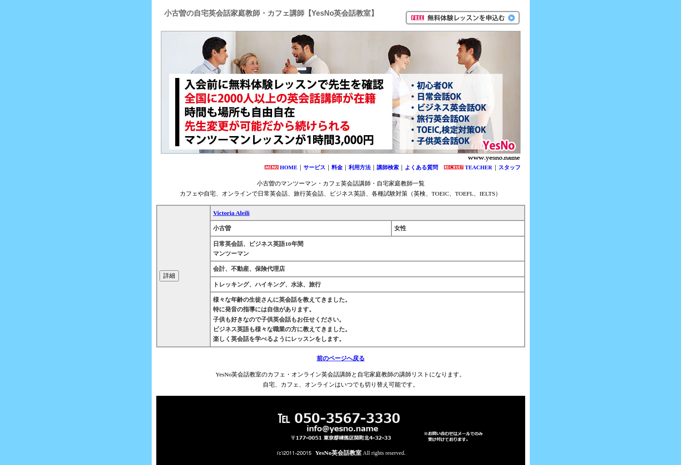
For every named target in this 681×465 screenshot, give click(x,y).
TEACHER (478, 167)
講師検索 (388, 167)
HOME (288, 167)
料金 (337, 167)
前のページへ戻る (341, 358)
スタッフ (509, 167)
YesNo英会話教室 (338, 452)
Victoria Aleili (231, 212)
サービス (314, 167)
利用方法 (360, 167)
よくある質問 (421, 167)
